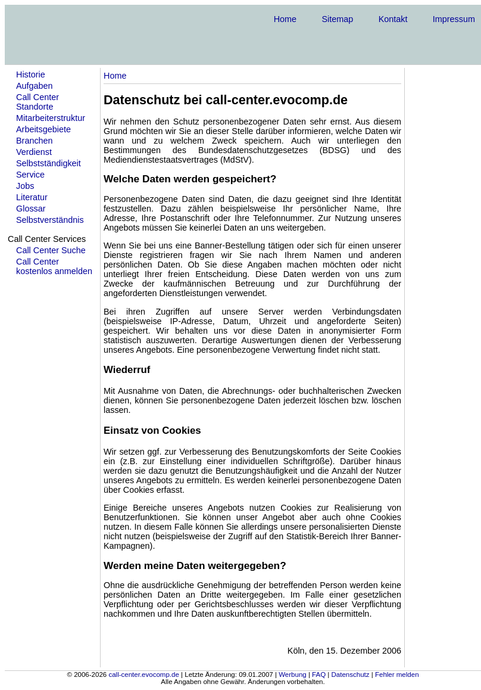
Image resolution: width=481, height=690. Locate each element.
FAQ (319, 674)
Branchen (34, 140)
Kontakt (393, 19)
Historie (30, 74)
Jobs (25, 186)
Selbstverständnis (50, 220)
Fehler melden (397, 674)
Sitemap (337, 19)
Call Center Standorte (37, 101)
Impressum (454, 19)
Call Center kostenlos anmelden (54, 266)
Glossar (31, 208)
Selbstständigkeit (48, 163)
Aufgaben (34, 86)
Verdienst (34, 152)
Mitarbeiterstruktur (50, 118)
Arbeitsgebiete (43, 129)
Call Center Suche (51, 250)
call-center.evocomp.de (143, 674)
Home (285, 19)
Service (30, 174)
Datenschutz (351, 674)
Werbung (293, 674)
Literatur (32, 197)
